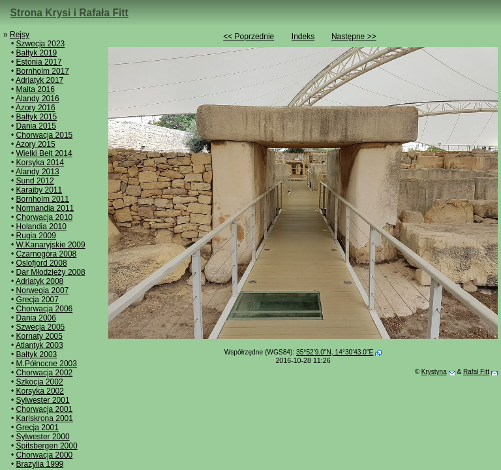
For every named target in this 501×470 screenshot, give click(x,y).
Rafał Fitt (476, 371)
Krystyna (434, 371)
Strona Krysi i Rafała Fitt (69, 12)
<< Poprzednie (248, 36)
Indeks (303, 36)
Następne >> (353, 36)
